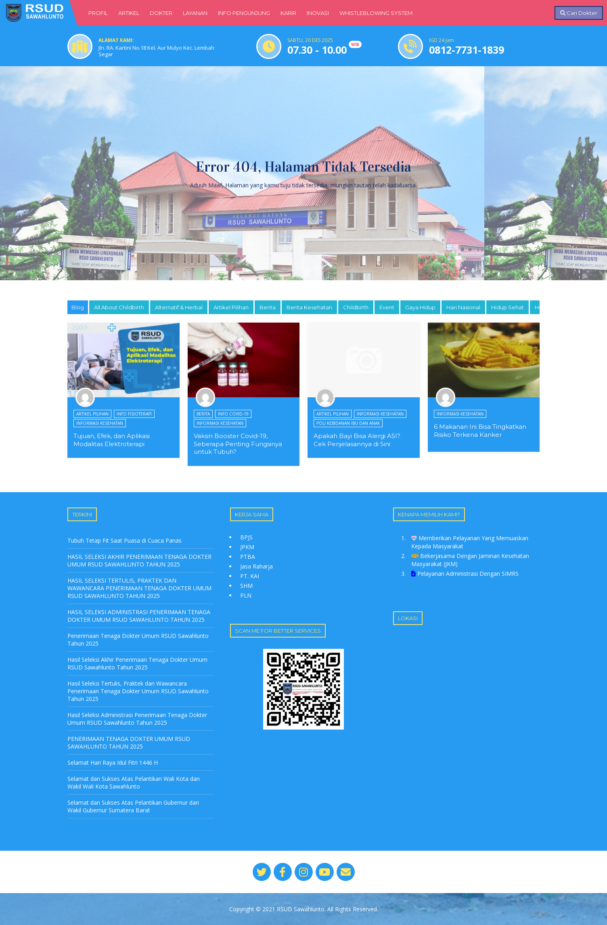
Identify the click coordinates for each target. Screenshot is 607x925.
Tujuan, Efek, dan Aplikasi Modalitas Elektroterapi (111, 440)
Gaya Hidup (420, 307)
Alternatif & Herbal (179, 307)
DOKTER (161, 13)
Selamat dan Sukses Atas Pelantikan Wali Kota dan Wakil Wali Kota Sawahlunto (133, 782)
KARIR (288, 13)
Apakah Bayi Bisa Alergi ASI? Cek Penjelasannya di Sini (357, 440)
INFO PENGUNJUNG (244, 13)
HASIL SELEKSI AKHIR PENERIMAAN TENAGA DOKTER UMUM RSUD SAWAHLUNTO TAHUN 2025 (139, 560)
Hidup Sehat (507, 307)
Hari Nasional (463, 307)
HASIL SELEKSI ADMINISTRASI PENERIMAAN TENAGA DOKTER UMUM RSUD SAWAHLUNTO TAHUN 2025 (138, 615)
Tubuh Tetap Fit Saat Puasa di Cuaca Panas (124, 540)
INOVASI (318, 13)
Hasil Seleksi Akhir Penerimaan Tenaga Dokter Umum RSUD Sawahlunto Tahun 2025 (137, 663)
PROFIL (98, 13)
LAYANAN (195, 13)
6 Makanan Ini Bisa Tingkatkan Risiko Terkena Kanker (480, 430)
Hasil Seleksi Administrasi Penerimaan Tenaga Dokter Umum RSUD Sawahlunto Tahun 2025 (137, 718)
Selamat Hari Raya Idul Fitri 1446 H (112, 762)
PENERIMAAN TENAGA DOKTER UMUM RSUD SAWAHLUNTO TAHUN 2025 (128, 742)
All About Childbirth (119, 307)
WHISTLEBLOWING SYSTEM (375, 13)
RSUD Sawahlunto (300, 909)
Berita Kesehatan (309, 307)
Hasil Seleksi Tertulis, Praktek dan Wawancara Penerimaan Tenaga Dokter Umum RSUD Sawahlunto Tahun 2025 (138, 691)
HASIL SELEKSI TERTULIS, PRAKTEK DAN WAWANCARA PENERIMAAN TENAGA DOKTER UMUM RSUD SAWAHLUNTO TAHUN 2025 (139, 588)
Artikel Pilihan (231, 307)
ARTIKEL (128, 13)
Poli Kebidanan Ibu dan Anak (348, 423)
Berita (268, 307)
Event (386, 307)
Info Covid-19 (233, 414)
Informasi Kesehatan (99, 423)
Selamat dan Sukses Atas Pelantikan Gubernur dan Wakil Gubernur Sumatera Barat (133, 806)
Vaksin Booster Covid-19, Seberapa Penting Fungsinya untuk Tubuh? (238, 443)
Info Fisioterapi (134, 414)
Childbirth (355, 307)
